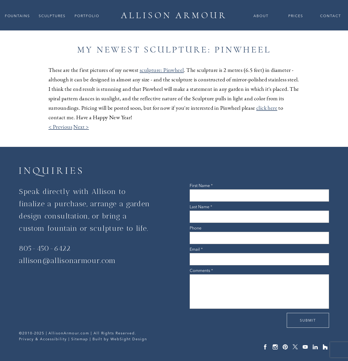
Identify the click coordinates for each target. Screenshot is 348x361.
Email (196, 249)
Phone (195, 228)
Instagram (275, 347)
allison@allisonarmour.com (67, 260)
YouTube (305, 347)
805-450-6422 (45, 248)
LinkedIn (315, 347)
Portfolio (87, 16)
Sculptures (52, 16)
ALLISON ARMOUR (174, 15)
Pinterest (285, 347)
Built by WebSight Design (120, 339)
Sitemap (79, 339)
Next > (81, 126)
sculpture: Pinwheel (162, 70)
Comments (201, 270)
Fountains (17, 16)
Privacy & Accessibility (43, 339)
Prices (295, 16)
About (261, 16)
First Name (201, 185)
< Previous (60, 126)
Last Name (201, 206)
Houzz (325, 347)
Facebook (265, 347)
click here (266, 108)
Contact (330, 16)
